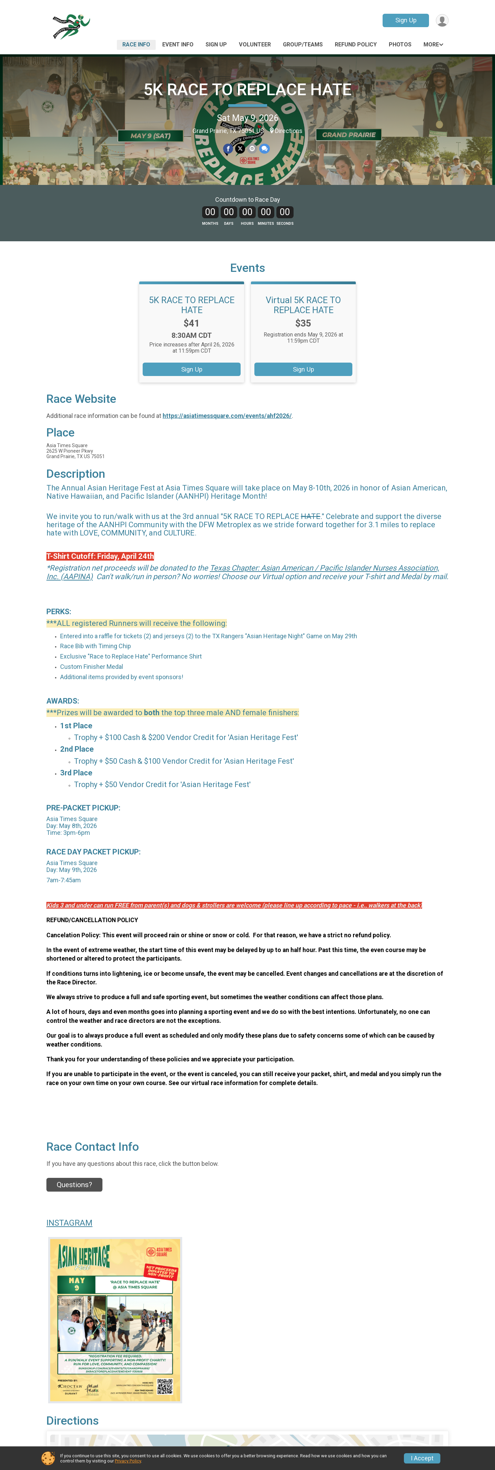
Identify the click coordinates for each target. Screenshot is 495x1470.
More (431, 44)
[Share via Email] (252, 149)
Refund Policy (356, 44)
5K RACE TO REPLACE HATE (247, 89)
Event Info (178, 44)
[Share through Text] (264, 149)
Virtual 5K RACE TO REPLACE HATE (303, 305)
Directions (288, 131)
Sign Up (406, 20)
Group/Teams (303, 44)
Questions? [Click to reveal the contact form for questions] (74, 1185)
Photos (400, 44)
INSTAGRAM (69, 1223)
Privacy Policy (128, 1460)
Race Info (136, 44)
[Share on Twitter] (240, 149)
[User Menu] (442, 20)
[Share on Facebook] (228, 149)
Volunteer (255, 44)
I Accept (422, 1458)
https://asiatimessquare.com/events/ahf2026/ (227, 415)
